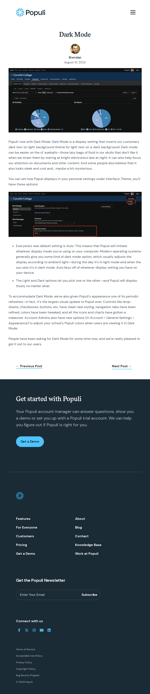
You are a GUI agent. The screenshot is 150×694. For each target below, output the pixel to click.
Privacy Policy (24, 662)
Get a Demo (30, 441)
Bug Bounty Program (28, 675)
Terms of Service (25, 649)
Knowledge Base (88, 545)
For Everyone (26, 527)
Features (23, 519)
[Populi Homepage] (30, 12)
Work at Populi (86, 553)
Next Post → (122, 366)
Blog (78, 527)
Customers (25, 536)
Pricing (21, 545)
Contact (82, 536)
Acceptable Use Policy (29, 655)
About (80, 519)
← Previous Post (29, 366)
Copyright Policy (26, 669)
